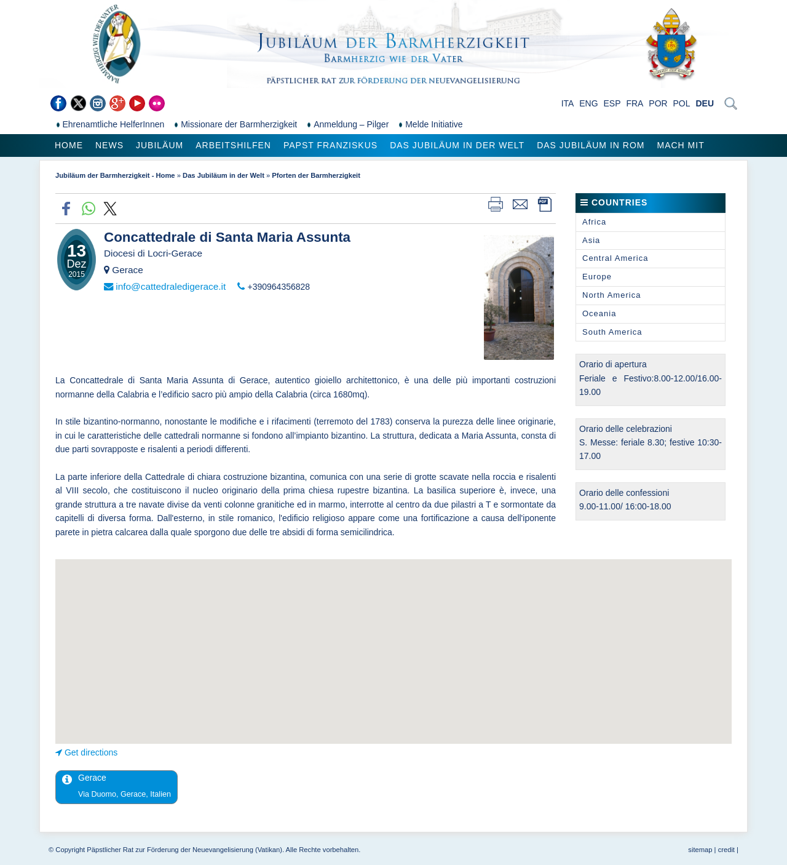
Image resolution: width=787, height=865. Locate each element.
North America (611, 295)
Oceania (599, 313)
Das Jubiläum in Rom (590, 145)
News (109, 145)
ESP (612, 103)
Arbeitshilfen (233, 145)
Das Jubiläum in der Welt (457, 145)
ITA (567, 103)
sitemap (700, 849)
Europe (597, 276)
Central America (615, 258)
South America (612, 332)
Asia (591, 240)
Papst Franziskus (330, 145)
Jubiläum (159, 145)
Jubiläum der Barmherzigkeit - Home (115, 175)
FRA (634, 103)
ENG (588, 103)
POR (658, 103)
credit (726, 849)
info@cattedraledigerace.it (171, 286)
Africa (594, 221)
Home (69, 145)
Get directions (91, 752)
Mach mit (680, 145)
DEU (704, 103)
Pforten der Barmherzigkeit (316, 175)
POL (681, 103)
